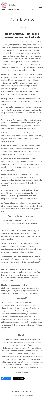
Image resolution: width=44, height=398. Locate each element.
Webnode (29, 395)
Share (6, 378)
